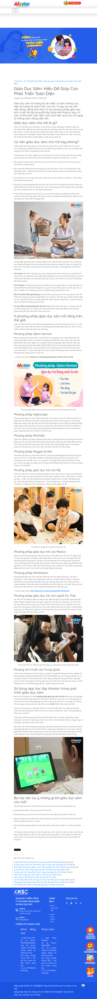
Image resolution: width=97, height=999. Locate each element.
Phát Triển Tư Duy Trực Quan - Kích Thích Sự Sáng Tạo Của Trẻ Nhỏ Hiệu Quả (43, 867)
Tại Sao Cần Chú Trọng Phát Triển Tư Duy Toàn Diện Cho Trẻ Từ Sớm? (40, 872)
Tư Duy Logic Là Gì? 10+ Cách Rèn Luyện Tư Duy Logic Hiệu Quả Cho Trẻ (42, 865)
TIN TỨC (27, 81)
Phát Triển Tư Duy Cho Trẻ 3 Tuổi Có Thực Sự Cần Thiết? (35, 875)
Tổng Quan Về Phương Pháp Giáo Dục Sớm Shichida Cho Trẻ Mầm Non (41, 882)
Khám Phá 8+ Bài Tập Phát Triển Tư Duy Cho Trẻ (32, 877)
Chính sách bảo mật (54, 908)
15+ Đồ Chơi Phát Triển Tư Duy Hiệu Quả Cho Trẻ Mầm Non (36, 885)
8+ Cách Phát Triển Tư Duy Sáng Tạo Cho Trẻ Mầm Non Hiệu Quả (39, 870)
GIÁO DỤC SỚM (36, 81)
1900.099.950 (23, 920)
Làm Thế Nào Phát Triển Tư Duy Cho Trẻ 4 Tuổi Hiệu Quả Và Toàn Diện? (41, 880)
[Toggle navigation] (15, 10)
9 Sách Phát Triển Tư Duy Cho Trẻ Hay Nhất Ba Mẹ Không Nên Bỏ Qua (41, 862)
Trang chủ (18, 81)
